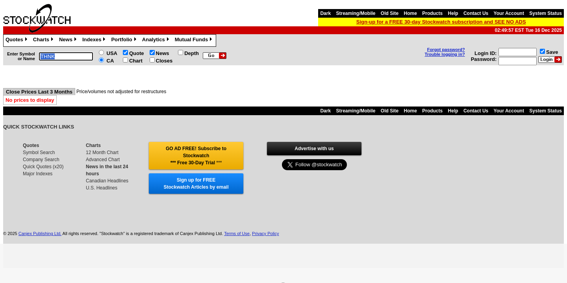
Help (453, 13)
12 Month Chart (102, 152)
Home (410, 13)
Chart (136, 61)
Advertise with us (314, 148)
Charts (44, 40)
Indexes (94, 40)
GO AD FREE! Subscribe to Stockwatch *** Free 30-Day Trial (196, 155)
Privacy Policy (265, 233)
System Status (545, 13)
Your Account (509, 13)
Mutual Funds (194, 40)
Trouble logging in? (445, 54)
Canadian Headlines (107, 181)
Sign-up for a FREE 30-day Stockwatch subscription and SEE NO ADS (441, 22)
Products (432, 13)
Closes (164, 61)
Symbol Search (39, 152)
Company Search (41, 159)
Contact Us (475, 13)
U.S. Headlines (101, 188)
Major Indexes (37, 173)
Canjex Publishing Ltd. (40, 233)
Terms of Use (237, 233)
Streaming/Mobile (355, 13)
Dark (325, 13)
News (68, 40)
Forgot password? (446, 49)
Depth (191, 53)
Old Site (389, 13)
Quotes (17, 40)
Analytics (156, 40)
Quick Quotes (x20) (43, 166)
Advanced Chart (103, 159)
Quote (136, 53)
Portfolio (124, 40)
